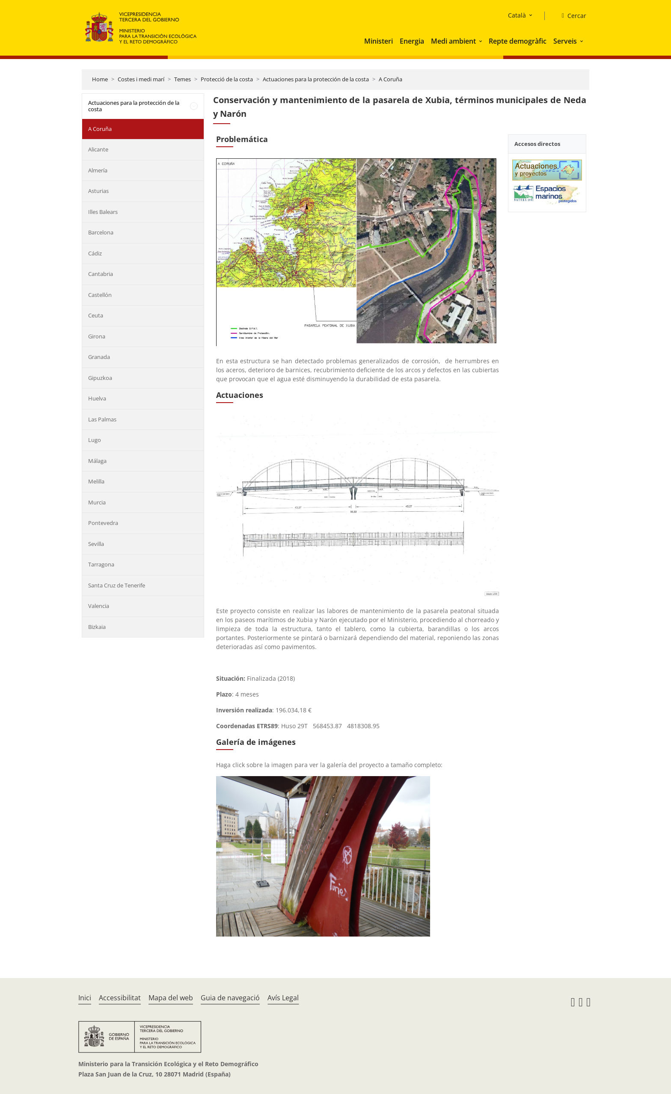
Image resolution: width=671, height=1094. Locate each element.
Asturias (98, 191)
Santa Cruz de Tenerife (116, 585)
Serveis (565, 41)
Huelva (97, 398)
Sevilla (96, 544)
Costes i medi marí (141, 79)
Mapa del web (170, 997)
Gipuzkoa (100, 378)
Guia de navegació (230, 997)
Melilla (96, 481)
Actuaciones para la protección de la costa (316, 79)
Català (517, 15)
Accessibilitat (120, 997)
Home (100, 79)
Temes (182, 79)
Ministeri (378, 41)
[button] (481, 41)
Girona (96, 336)
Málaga (97, 461)
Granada (99, 357)
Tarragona (101, 564)
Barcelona (100, 232)
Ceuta (95, 315)
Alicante (98, 149)
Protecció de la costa (227, 79)
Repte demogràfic (517, 41)
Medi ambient (453, 41)
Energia (412, 41)
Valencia (98, 606)
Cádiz (95, 253)
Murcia (97, 502)
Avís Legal (283, 997)
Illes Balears (103, 212)
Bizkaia (97, 627)
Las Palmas (102, 419)
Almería (97, 170)
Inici (84, 997)
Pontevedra (103, 523)
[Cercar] (570, 16)
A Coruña (390, 79)
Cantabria (100, 274)
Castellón (100, 295)
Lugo (94, 440)
